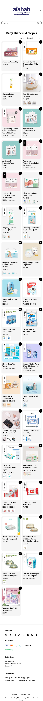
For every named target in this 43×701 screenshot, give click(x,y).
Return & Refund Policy (13, 663)
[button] (2, 11)
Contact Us (8, 666)
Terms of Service (10, 698)
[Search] (38, 23)
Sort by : (22, 38)
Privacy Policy (21, 698)
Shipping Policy (10, 661)
